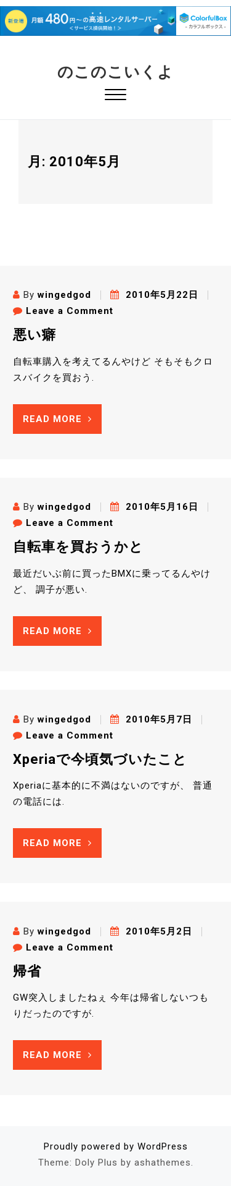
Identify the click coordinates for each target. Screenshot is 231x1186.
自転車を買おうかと (78, 546)
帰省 (27, 971)
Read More (57, 419)
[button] (115, 96)
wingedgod (64, 294)
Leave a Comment (69, 310)
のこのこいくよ (115, 72)
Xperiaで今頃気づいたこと (100, 759)
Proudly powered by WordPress (116, 1146)
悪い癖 (34, 334)
